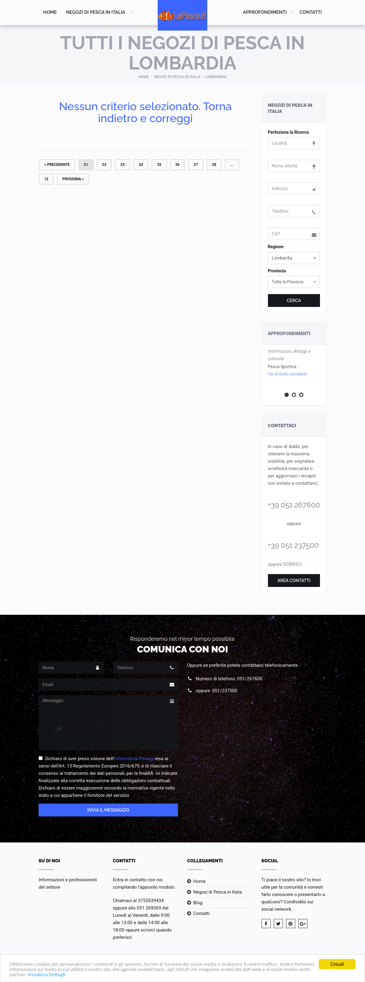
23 (122, 164)
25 (159, 164)
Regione (276, 246)
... (231, 164)
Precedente (57, 164)
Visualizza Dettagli (46, 975)
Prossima (73, 179)
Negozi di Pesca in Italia (96, 12)
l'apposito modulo (156, 887)
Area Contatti (293, 580)
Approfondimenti (265, 12)
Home (50, 12)
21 (86, 164)
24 (141, 164)
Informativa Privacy (134, 758)
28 (214, 164)
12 (46, 179)
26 (177, 164)
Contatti (310, 12)
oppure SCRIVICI (285, 564)
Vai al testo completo (287, 374)
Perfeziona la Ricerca (288, 132)
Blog (197, 902)
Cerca (294, 300)
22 (104, 164)
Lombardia (216, 77)
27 (196, 164)
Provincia (277, 270)
